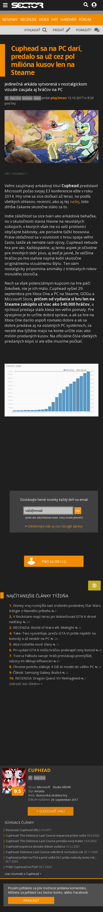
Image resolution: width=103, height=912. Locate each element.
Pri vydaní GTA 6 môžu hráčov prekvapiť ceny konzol (57, 650)
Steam (37, 98)
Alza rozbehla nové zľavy (36, 644)
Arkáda (39, 791)
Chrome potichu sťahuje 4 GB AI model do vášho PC (57, 666)
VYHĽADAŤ (32, 30)
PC (6, 98)
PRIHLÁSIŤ (31, 900)
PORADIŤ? (83, 30)
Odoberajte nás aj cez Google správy (55, 526)
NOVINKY (10, 19)
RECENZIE (28, 19)
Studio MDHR (62, 787)
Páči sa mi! (54, 561)
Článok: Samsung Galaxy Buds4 (40, 672)
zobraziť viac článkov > (26, 684)
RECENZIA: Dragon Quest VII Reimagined (50, 678)
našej (74, 201)
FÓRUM (85, 19)
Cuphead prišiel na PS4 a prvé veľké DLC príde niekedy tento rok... (51, 857)
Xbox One (15, 98)
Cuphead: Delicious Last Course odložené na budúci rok (44, 852)
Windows (27, 98)
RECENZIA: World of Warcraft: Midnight (47, 627)
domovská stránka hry (51, 795)
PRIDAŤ (58, 30)
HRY (54, 19)
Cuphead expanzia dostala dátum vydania (35, 846)
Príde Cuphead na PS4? (22, 867)
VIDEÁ (44, 19)
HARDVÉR (68, 19)
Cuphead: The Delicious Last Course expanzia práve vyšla (46, 835)
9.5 (17, 790)
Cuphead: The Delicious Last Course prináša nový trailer (44, 841)
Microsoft (43, 787)
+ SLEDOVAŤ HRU (50, 811)
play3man (59, 98)
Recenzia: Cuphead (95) (22, 830)
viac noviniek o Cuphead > (23, 874)
